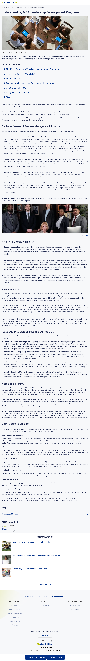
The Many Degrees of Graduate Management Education (33, 69)
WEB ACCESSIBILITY (59, 597)
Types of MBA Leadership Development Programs (30, 83)
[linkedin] (13, 530)
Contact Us (45, 606)
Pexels (85, 235)
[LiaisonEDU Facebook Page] (47, 640)
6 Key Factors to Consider (18, 92)
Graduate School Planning (34, 8)
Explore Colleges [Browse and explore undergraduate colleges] (56, 657)
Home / (4, 8)
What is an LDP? (13, 78)
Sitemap (15, 625)
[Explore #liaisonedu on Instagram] (43, 640)
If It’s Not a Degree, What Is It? (20, 74)
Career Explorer (14, 617)
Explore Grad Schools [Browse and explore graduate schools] (36, 657)
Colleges (14, 606)
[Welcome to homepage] (45, 644)
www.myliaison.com (45, 647)
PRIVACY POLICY (43, 597)
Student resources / (15, 8)
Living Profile (75, 609)
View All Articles (45, 584)
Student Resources (15, 613)
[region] (45, 297)
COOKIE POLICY (29, 597)
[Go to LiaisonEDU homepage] (9, 2)
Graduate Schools (14, 609)
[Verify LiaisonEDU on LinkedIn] (51, 640)
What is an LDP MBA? (16, 88)
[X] (10, 530)
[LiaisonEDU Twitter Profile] (39, 640)
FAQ (8, 97)
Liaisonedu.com (75, 606)
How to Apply (15, 621)
